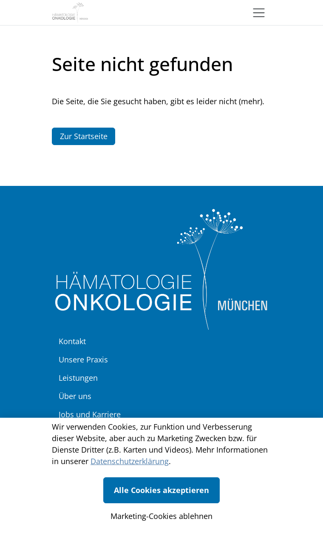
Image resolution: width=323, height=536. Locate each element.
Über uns (75, 396)
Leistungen (78, 378)
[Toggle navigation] (258, 13)
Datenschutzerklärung (130, 461)
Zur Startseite (84, 136)
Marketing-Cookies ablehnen (161, 516)
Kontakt (72, 341)
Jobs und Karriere (90, 414)
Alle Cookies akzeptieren (161, 490)
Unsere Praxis (83, 359)
